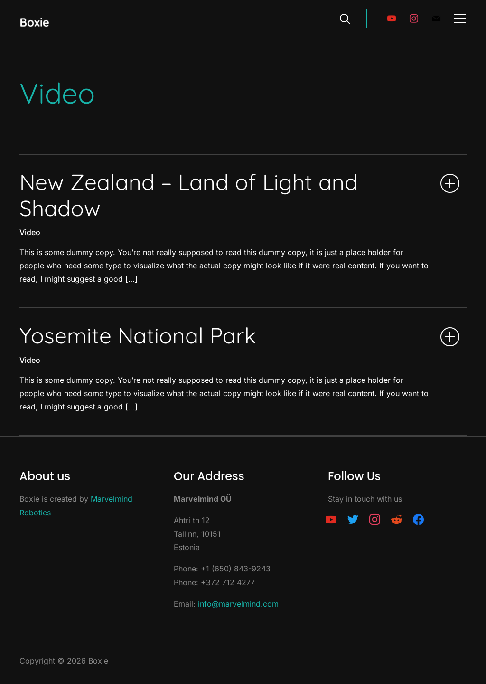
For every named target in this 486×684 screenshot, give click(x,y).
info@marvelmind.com (238, 603)
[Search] (345, 18)
